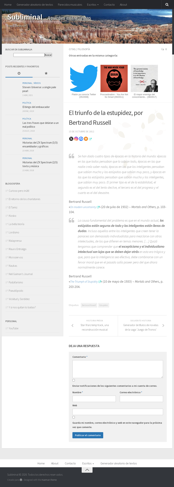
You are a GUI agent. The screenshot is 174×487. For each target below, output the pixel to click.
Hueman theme (49, 479)
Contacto (109, 4)
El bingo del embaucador (36, 107)
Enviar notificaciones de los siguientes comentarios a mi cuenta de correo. (114, 385)
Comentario (79, 356)
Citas (72, 49)
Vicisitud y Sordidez (19, 299)
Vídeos (37, 83)
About (123, 4)
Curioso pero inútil (19, 190)
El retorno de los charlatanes (24, 199)
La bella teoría (16, 224)
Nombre (77, 392)
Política (26, 102)
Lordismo (14, 232)
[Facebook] (81, 138)
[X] (71, 138)
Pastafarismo (16, 282)
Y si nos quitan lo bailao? (22, 307)
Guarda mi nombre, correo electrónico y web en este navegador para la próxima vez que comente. (117, 424)
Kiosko (12, 215)
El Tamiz (13, 207)
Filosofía (84, 49)
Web (74, 405)
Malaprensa (15, 240)
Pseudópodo (16, 290)
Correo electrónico (131, 392)
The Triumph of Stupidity (86, 281)
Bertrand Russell (89, 304)
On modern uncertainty (85, 206)
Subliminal (24, 17)
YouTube (13, 328)
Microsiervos (16, 257)
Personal (27, 83)
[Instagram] (76, 138)
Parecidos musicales (70, 4)
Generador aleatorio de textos (35, 4)
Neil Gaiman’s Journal (21, 274)
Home (8, 4)
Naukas (13, 265)
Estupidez (103, 304)
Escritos (91, 4)
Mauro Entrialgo (17, 249)
